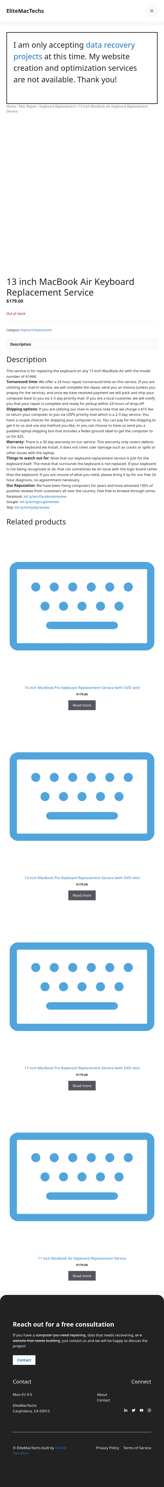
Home (11, 106)
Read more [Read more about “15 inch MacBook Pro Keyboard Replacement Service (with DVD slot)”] (82, 705)
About (102, 1394)
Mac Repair (27, 106)
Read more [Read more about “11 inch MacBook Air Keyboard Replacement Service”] (82, 1275)
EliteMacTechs (25, 10)
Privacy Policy (107, 1447)
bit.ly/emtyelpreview (32, 507)
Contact (24, 1360)
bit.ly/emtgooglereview (39, 501)
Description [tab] (20, 344)
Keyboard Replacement (57, 106)
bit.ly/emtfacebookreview (44, 496)
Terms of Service (137, 1447)
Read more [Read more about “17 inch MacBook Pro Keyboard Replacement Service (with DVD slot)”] (82, 1085)
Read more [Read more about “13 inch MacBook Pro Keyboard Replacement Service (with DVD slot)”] (82, 895)
